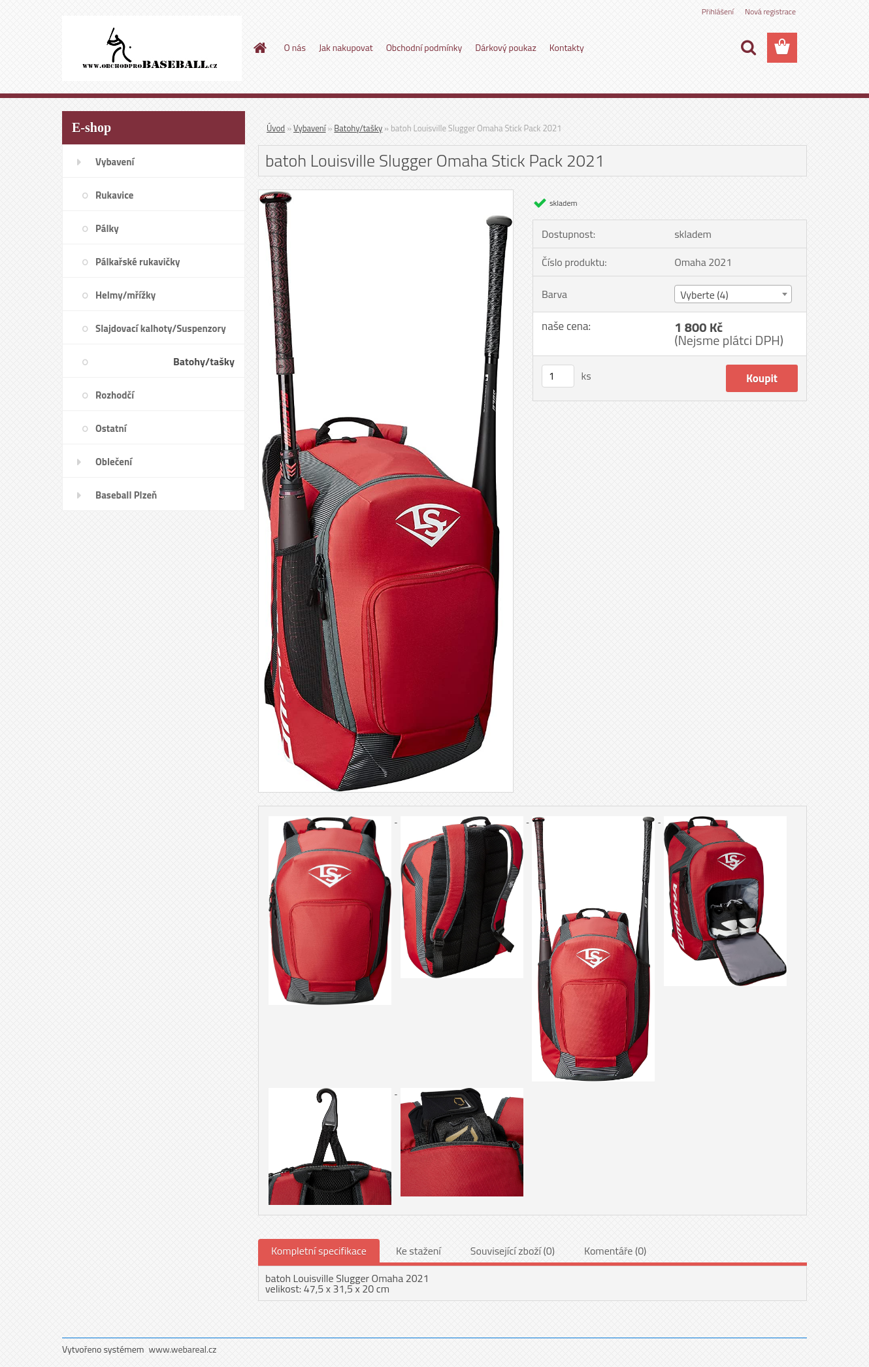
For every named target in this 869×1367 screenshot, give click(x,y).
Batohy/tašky (358, 128)
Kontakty (566, 47)
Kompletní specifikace (319, 1251)
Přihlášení (718, 11)
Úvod (276, 128)
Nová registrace (770, 11)
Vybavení (309, 128)
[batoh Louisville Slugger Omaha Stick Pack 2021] (386, 195)
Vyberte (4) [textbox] (704, 295)
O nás (295, 47)
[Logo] (152, 48)
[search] (748, 48)
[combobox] (732, 294)
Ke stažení (418, 1251)
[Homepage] (259, 48)
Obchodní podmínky (424, 47)
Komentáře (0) (615, 1251)
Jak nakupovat (346, 47)
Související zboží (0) (512, 1251)
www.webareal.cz (183, 1349)
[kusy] (558, 376)
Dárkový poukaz (505, 47)
